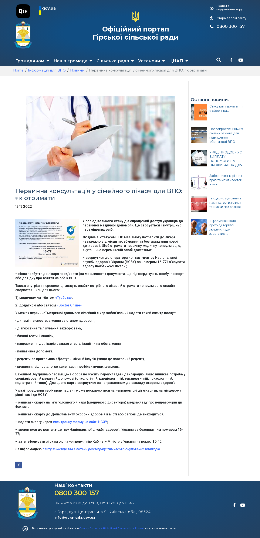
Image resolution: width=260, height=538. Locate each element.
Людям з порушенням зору (229, 7)
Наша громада (73, 61)
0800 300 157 (76, 493)
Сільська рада (115, 61)
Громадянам (32, 61)
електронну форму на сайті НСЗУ (80, 422)
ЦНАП (178, 61)
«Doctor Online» (69, 305)
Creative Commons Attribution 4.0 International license (111, 528)
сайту (102, 449)
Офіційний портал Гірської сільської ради (136, 33)
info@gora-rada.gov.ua (74, 517)
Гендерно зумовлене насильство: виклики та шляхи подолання (225, 202)
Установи (151, 61)
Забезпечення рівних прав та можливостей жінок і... (225, 180)
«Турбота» (63, 298)
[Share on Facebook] (18, 465)
